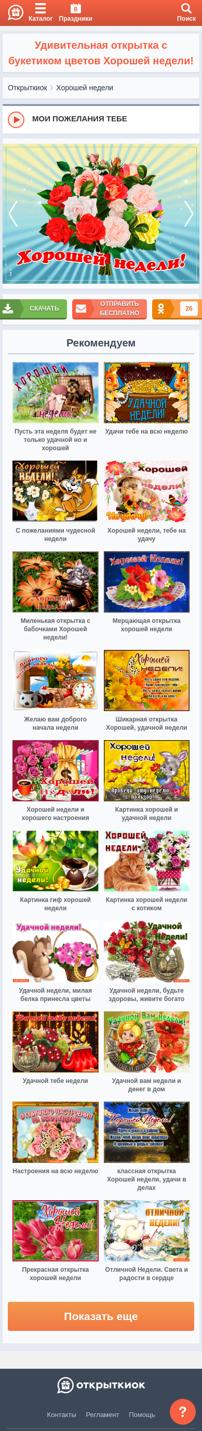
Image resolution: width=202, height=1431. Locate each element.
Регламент (102, 1415)
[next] (189, 214)
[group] (101, 119)
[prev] (13, 214)
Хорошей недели (84, 88)
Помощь (142, 1415)
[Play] (16, 120)
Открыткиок (27, 88)
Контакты (61, 1415)
